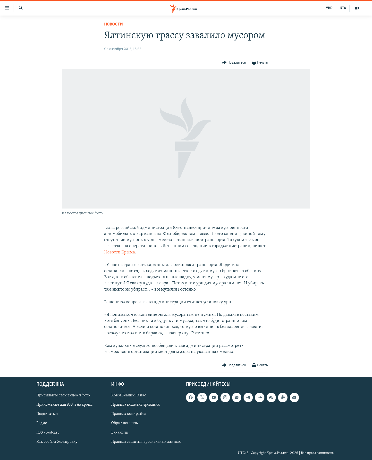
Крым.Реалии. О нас (128, 396)
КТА (343, 8)
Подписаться (47, 414)
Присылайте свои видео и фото (63, 396)
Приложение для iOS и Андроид (64, 405)
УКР (329, 8)
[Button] (234, 62)
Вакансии (119, 433)
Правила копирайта (128, 414)
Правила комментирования (135, 405)
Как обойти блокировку (56, 442)
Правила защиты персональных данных (146, 442)
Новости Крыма (119, 252)
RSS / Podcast (47, 433)
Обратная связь (124, 423)
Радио (41, 423)
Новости (113, 24)
